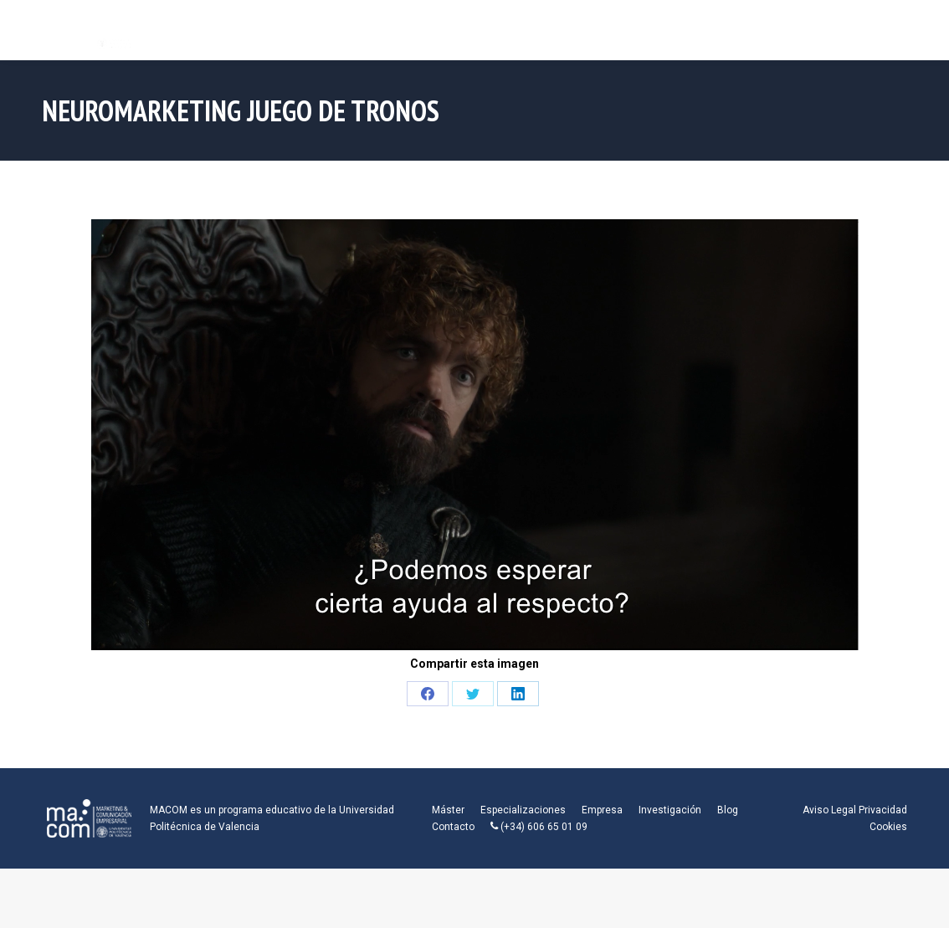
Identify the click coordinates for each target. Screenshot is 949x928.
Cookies (888, 827)
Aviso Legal (829, 810)
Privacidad (883, 810)
